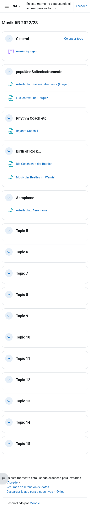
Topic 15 (23, 443)
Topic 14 (23, 422)
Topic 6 (22, 252)
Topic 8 (22, 294)
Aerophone (25, 198)
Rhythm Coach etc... (33, 118)
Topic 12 (23, 380)
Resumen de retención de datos (27, 487)
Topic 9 (22, 316)
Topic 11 (23, 358)
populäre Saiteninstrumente (39, 71)
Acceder (81, 6)
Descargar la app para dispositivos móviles (35, 492)
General (22, 39)
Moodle (35, 503)
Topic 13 (23, 401)
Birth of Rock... (28, 151)
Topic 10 (23, 337)
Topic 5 (22, 231)
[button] (16, 6)
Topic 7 (22, 273)
